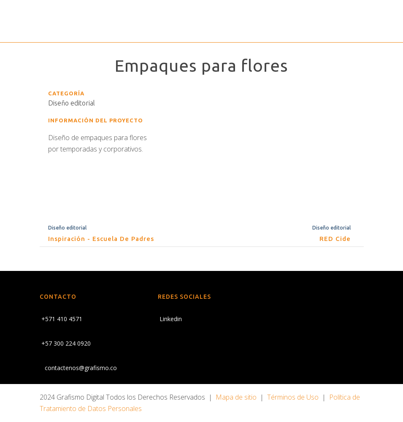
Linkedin (170, 319)
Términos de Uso (293, 397)
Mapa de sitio (236, 397)
